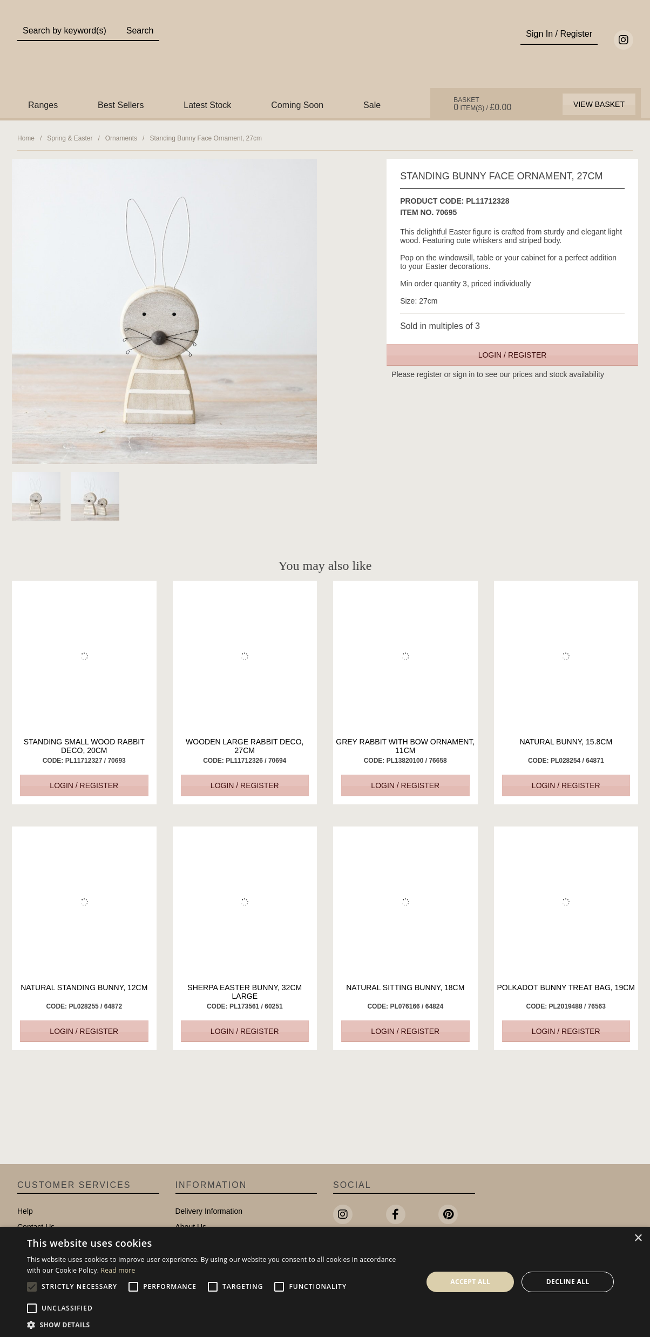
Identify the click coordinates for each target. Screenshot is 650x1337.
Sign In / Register (559, 33)
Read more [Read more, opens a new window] (118, 1270)
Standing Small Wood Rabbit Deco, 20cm (84, 746)
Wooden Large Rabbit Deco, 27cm (244, 746)
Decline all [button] (568, 1281)
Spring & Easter (69, 138)
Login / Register (512, 355)
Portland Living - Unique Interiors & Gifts (325, 52)
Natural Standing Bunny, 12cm (84, 987)
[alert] (325, 1282)
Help (25, 1211)
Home (26, 138)
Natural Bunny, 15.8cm (565, 741)
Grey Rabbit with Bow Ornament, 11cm (405, 746)
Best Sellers (121, 105)
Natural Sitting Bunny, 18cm (405, 987)
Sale (372, 105)
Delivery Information (209, 1211)
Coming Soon (297, 105)
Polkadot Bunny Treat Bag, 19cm (566, 987)
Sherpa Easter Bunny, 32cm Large (244, 991)
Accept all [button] (470, 1281)
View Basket (599, 104)
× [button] (638, 1238)
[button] (219, 1324)
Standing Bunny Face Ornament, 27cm (205, 138)
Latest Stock (207, 105)
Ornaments (121, 138)
